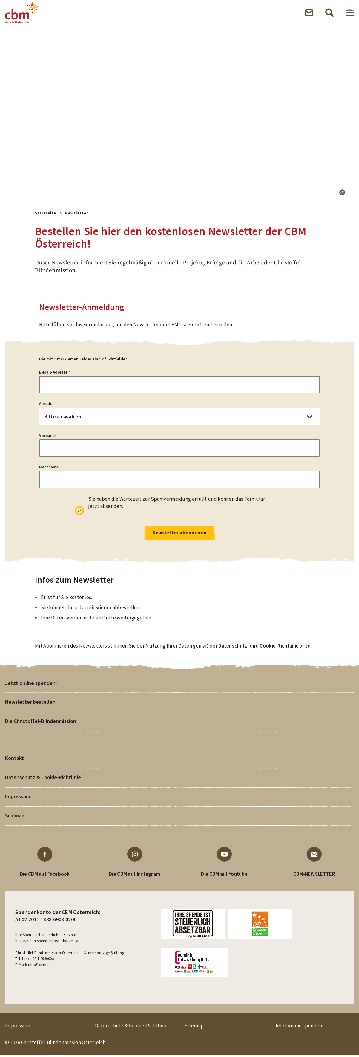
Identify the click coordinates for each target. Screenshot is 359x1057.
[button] (342, 194)
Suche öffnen (329, 13)
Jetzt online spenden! (31, 684)
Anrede (45, 404)
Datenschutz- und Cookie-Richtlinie (258, 647)
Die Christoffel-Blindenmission (40, 722)
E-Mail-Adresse (54, 373)
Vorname (47, 436)
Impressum (17, 798)
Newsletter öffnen (309, 13)
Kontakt (14, 759)
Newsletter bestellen (30, 703)
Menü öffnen (350, 13)
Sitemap (14, 817)
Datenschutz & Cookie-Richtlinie (43, 779)
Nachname (49, 468)
